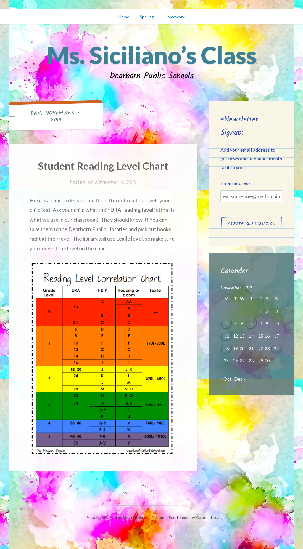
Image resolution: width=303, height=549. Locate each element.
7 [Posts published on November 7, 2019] (251, 323)
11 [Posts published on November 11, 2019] (226, 336)
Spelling (147, 16)
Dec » (240, 379)
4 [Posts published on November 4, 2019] (226, 323)
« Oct (225, 379)
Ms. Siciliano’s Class (152, 55)
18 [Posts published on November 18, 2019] (226, 348)
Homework (175, 16)
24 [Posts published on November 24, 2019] (276, 348)
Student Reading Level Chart (103, 165)
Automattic (206, 517)
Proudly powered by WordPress (114, 517)
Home (123, 16)
